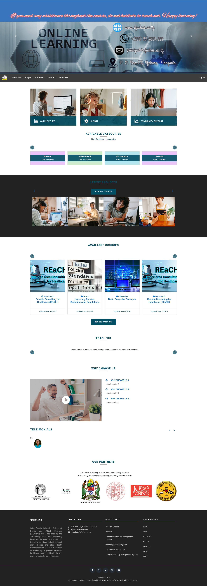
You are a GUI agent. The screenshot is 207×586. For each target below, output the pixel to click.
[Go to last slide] (32, 147)
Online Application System (116, 545)
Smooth (51, 77)
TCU (145, 532)
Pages (28, 77)
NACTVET (147, 537)
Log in (202, 77)
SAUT (145, 527)
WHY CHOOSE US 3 (117, 398)
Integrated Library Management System (121, 554)
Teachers (63, 77)
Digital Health (47, 296)
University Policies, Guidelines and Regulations (84, 300)
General (85, 296)
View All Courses (103, 192)
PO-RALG (147, 547)
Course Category (103, 322)
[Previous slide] (32, 352)
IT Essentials (122, 296)
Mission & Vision (112, 527)
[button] (34, 191)
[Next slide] (175, 147)
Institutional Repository (115, 549)
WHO (145, 556)
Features (16, 77)
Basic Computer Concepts (122, 299)
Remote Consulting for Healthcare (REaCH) (48, 300)
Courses (39, 77)
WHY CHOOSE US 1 (117, 380)
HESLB (146, 542)
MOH (145, 551)
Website (108, 532)
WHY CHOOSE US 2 (117, 389)
